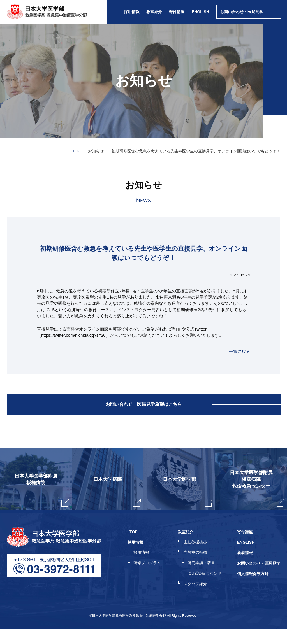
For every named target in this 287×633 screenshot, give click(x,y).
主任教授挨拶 (197, 547)
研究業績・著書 (203, 567)
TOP (76, 151)
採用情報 (145, 557)
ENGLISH (200, 12)
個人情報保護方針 (253, 578)
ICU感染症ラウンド (206, 578)
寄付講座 (176, 12)
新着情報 (245, 557)
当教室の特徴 (197, 557)
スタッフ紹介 (197, 588)
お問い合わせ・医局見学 (258, 567)
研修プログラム (151, 567)
